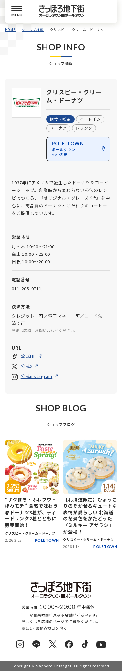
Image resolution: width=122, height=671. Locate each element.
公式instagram (36, 376)
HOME (10, 29)
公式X (27, 366)
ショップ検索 (33, 29)
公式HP (28, 356)
